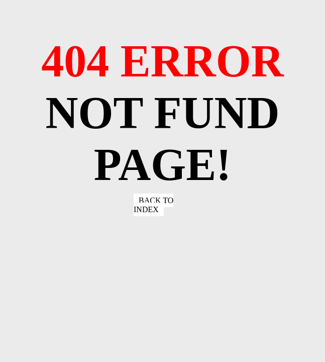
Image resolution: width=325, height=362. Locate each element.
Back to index (153, 205)
